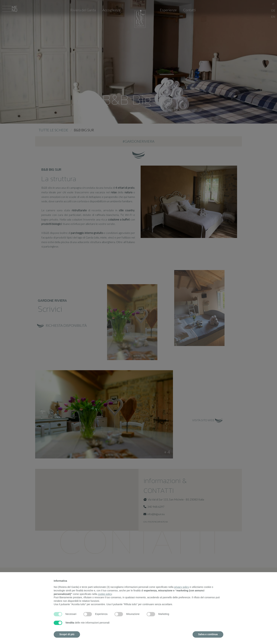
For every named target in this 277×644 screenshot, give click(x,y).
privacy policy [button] (181, 587)
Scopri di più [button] (66, 634)
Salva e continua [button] (208, 634)
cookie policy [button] (105, 594)
